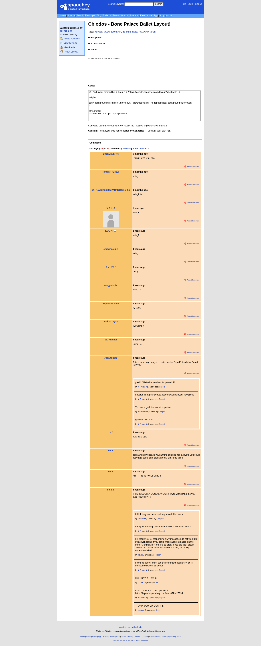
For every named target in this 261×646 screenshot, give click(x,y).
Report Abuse (154, 636)
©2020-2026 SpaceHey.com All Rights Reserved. (130, 640)
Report (162, 387)
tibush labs (137, 627)
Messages (90, 15)
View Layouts (68, 43)
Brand (105, 636)
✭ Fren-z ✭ (66, 30)
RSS (118, 636)
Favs (142, 15)
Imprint (137, 636)
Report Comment (191, 166)
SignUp (198, 4)
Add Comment (139, 148)
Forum (116, 15)
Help (184, 4)
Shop (161, 15)
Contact (145, 636)
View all (127, 148)
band (146, 31)
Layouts (134, 15)
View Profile (67, 47)
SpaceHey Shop (174, 636)
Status (164, 636)
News (88, 636)
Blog (99, 15)
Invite (149, 15)
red (140, 31)
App (155, 15)
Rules (94, 636)
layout (153, 31)
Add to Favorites (70, 38)
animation (116, 31)
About (169, 15)
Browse (71, 15)
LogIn (190, 4)
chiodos (98, 31)
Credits (112, 636)
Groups (124, 15)
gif (123, 31)
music (107, 31)
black (134, 31)
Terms (123, 636)
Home (63, 15)
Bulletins (107, 15)
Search (158, 4)
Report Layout (69, 52)
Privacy (130, 636)
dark (128, 31)
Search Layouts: (116, 4)
